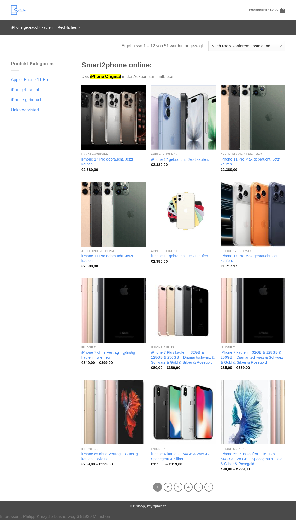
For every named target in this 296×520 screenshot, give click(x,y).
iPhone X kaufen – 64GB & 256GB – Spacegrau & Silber (181, 456)
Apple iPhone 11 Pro (30, 79)
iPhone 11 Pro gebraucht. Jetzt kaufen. (107, 258)
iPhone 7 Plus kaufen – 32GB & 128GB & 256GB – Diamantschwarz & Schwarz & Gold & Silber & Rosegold (182, 357)
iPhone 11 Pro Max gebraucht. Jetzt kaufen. (250, 161)
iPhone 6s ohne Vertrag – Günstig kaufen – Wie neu (109, 456)
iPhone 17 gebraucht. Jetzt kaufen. (180, 159)
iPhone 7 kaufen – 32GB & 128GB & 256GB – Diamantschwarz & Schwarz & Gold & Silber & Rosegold (252, 357)
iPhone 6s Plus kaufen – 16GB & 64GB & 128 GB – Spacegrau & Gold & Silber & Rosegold (251, 459)
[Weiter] (208, 487)
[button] (267, 10)
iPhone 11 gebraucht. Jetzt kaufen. (180, 256)
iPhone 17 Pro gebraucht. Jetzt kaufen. (107, 161)
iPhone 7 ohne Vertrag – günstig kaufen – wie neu (108, 354)
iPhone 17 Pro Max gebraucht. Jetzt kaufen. (250, 258)
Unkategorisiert (25, 110)
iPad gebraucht (25, 90)
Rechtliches (68, 27)
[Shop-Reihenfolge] (246, 46)
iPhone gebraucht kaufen (32, 27)
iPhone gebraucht (27, 100)
